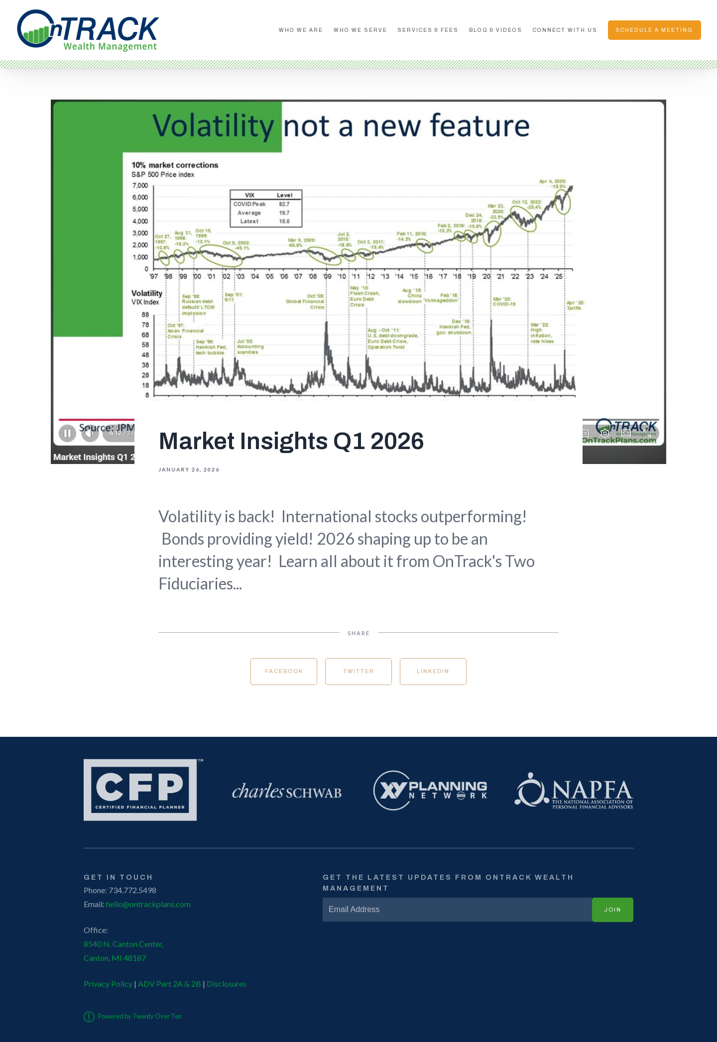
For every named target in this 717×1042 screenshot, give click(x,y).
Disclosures (226, 983)
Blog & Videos (495, 30)
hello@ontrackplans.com (148, 904)
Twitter (358, 671)
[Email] (457, 910)
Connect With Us (565, 30)
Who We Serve (360, 30)
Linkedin (433, 671)
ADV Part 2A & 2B (168, 983)
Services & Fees (428, 30)
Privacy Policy (108, 983)
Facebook (284, 671)
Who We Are (301, 30)
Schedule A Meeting (654, 30)
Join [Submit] (612, 910)
